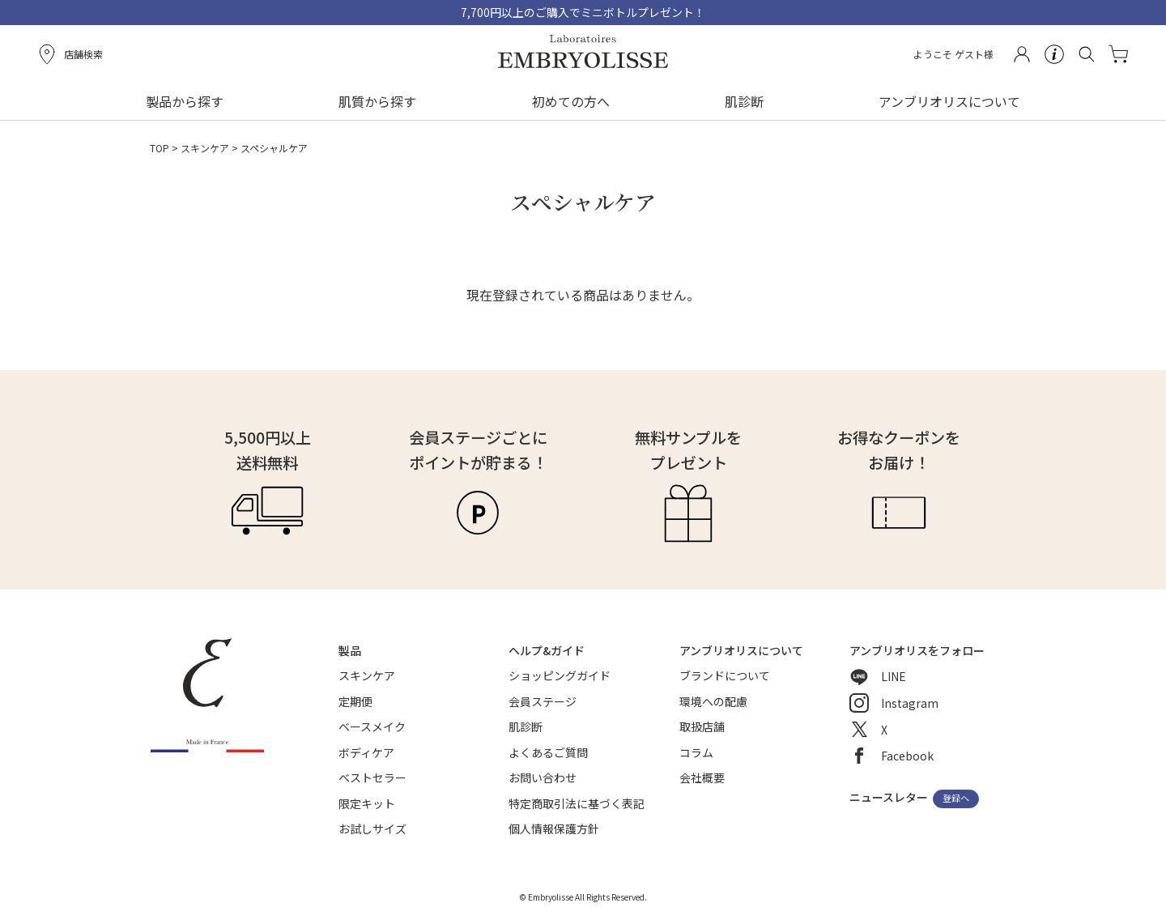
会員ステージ (543, 701)
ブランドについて (724, 675)
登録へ (956, 798)
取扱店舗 (702, 726)
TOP (159, 148)
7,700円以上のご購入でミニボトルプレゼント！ (583, 12)
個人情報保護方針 (554, 828)
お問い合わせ (543, 777)
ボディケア (366, 752)
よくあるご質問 (548, 752)
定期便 (355, 701)
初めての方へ (571, 101)
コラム (696, 752)
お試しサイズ (372, 828)
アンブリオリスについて (949, 101)
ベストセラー (372, 777)
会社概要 (702, 777)
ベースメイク (372, 726)
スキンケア (205, 148)
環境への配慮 (713, 701)
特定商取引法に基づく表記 (577, 803)
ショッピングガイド (560, 675)
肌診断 (744, 101)
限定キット (366, 803)
